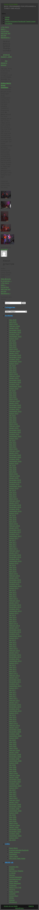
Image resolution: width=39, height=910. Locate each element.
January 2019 (14, 503)
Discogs (12, 875)
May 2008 (12, 769)
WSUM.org (13, 902)
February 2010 (14, 725)
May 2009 (12, 744)
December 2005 (15, 829)
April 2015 (12, 596)
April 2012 (12, 671)
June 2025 (12, 343)
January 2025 (14, 353)
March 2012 (13, 673)
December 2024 (15, 355)
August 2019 (13, 488)
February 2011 (14, 700)
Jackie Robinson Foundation (14, 853)
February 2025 (14, 351)
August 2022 (13, 413)
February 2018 (14, 526)
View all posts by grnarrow (6, 280)
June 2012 (12, 667)
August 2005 (13, 838)
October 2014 (14, 609)
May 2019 (12, 494)
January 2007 (14, 802)
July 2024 (12, 366)
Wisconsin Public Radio (17, 858)
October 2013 (14, 634)
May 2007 (12, 794)
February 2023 (14, 401)
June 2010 (12, 717)
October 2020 (14, 459)
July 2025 (12, 341)
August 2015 (13, 588)
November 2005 (15, 831)
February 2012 (14, 675)
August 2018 (13, 513)
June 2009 (12, 742)
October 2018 (14, 509)
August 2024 (13, 363)
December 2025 (15, 330)
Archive (11, 869)
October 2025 (14, 334)
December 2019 (15, 480)
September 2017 (15, 536)
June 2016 (12, 567)
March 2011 (13, 698)
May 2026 (12, 320)
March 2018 (13, 524)
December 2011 (15, 680)
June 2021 (12, 442)
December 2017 (15, 530)
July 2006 (12, 815)
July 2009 (12, 740)
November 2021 (15, 432)
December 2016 (15, 555)
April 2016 (12, 571)
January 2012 (14, 678)
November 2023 (15, 382)
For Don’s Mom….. (5, 28)
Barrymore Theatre (16, 871)
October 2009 (14, 734)
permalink (4, 249)
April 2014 (12, 621)
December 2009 (15, 730)
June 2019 (12, 492)
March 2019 (13, 499)
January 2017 (14, 553)
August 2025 (13, 338)
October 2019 (14, 484)
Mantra (31, 906)
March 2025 (13, 349)
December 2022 (15, 405)
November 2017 (15, 532)
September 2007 (15, 786)
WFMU (11, 898)
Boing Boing (13, 848)
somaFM (12, 894)
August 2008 (13, 763)
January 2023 (14, 403)
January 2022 (14, 428)
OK (24, 303)
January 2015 (14, 603)
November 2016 (15, 557)
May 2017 (12, 544)
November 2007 (15, 782)
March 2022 (13, 424)
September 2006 (15, 811)
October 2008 (14, 759)
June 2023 (12, 393)
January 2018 (14, 528)
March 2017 (13, 549)
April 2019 (12, 497)
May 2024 (12, 370)
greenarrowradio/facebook (18, 850)
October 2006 (14, 809)
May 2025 (12, 345)
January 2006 (14, 827)
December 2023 (15, 380)
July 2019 (12, 490)
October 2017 (14, 534)
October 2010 (14, 709)
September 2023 (15, 386)
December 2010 (15, 705)
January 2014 (14, 628)
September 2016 (15, 561)
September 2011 (15, 686)
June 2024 (12, 368)
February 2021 (14, 451)
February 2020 (14, 476)
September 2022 (15, 411)
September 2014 (15, 611)
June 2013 (12, 642)
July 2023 (12, 390)
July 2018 (12, 515)
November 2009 (15, 732)
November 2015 (15, 582)
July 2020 (12, 465)
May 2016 (12, 569)
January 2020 (14, 478)
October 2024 (14, 359)
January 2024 (14, 378)
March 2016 (13, 574)
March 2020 (13, 474)
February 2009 (14, 750)
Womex (12, 900)
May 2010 (12, 719)
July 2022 (12, 415)
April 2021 (12, 447)
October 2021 (14, 434)
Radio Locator (14, 892)
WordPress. (19, 908)
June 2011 (12, 692)
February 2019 (14, 501)
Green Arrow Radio (11, 4)
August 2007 (13, 788)
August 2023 (13, 388)
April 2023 (12, 397)
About (7, 19)
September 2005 (15, 836)
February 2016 (14, 576)
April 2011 (12, 696)
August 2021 (13, 438)
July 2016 (12, 565)
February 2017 (14, 551)
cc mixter (12, 873)
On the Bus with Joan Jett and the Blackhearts (5, 34)
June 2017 (12, 542)
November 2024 (15, 357)
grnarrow (6, 55)
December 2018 (15, 505)
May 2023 (12, 395)
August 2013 (13, 638)
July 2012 (12, 665)
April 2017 (12, 546)
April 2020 (12, 472)
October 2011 (14, 684)
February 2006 (14, 825)
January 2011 (14, 702)
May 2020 (12, 470)
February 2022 (14, 426)
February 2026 (14, 326)
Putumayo (12, 885)
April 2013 (12, 646)
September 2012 (15, 661)
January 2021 (14, 453)
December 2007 (15, 779)
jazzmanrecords (15, 879)
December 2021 (15, 430)
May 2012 (12, 669)
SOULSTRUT (13, 896)
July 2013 (12, 640)
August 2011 (13, 688)
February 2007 (14, 800)
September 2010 (15, 711)
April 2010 (12, 721)
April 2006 (12, 821)
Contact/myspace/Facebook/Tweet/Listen (20, 21)
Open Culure (13, 856)
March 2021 (13, 449)
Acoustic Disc (14, 867)
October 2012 (14, 659)
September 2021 (15, 436)
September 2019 (15, 486)
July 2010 (12, 715)
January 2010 (14, 727)
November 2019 (15, 482)
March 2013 (13, 648)
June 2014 (12, 617)
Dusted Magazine (15, 877)
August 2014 (13, 613)
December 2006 (15, 804)
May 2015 (12, 594)
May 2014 (12, 619)
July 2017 (12, 540)
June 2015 (12, 592)
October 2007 (14, 784)
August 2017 (13, 538)
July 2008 (12, 765)
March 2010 (13, 723)
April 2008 (12, 771)
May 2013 (12, 644)
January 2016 (14, 578)
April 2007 (12, 796)
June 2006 (12, 817)
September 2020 (15, 461)
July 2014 (12, 615)
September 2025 (15, 336)
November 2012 (15, 657)
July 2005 (12, 840)
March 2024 (13, 374)
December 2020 (15, 455)
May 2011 (12, 694)
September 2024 (15, 361)
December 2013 (15, 630)
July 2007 (12, 790)
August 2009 (13, 738)
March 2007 (13, 798)
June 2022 (12, 418)
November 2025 (15, 332)
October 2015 (14, 584)
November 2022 (15, 407)
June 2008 (12, 767)
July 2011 (12, 690)
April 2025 (12, 347)
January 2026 (14, 328)
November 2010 (15, 707)
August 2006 (13, 813)
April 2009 (12, 746)
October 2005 (14, 834)
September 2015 (15, 586)
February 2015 (14, 601)
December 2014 (15, 605)
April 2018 (12, 522)
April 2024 (12, 372)
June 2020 (12, 467)
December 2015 (15, 580)
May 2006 (12, 819)
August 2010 (13, 713)
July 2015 (12, 590)
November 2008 (15, 757)
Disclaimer (8, 23)
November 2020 (15, 457)
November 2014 (15, 607)
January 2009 (14, 752)
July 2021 (12, 440)
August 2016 (13, 563)
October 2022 (14, 409)
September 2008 (15, 761)
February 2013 (14, 650)
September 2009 (15, 736)
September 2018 (15, 511)
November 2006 (15, 806)
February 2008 (14, 775)
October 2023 (14, 384)
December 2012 (15, 655)
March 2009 (13, 748)
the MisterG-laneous (4, 63)
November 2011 (15, 682)
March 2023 (13, 399)
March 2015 (13, 598)
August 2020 (13, 463)
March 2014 (13, 623)
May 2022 (12, 420)
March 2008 (13, 773)
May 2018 (12, 519)
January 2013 (14, 653)
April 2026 (12, 322)
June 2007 (12, 792)
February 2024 (14, 376)
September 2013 (15, 636)
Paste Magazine (15, 883)
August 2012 (13, 663)
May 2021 (12, 445)
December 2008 (15, 754)
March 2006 (13, 823)
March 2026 (13, 324)
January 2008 (14, 777)
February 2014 (14, 626)
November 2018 (15, 507)
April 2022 (12, 422)
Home (7, 17)
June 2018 (12, 517)
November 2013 (15, 632)
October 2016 (14, 559)
